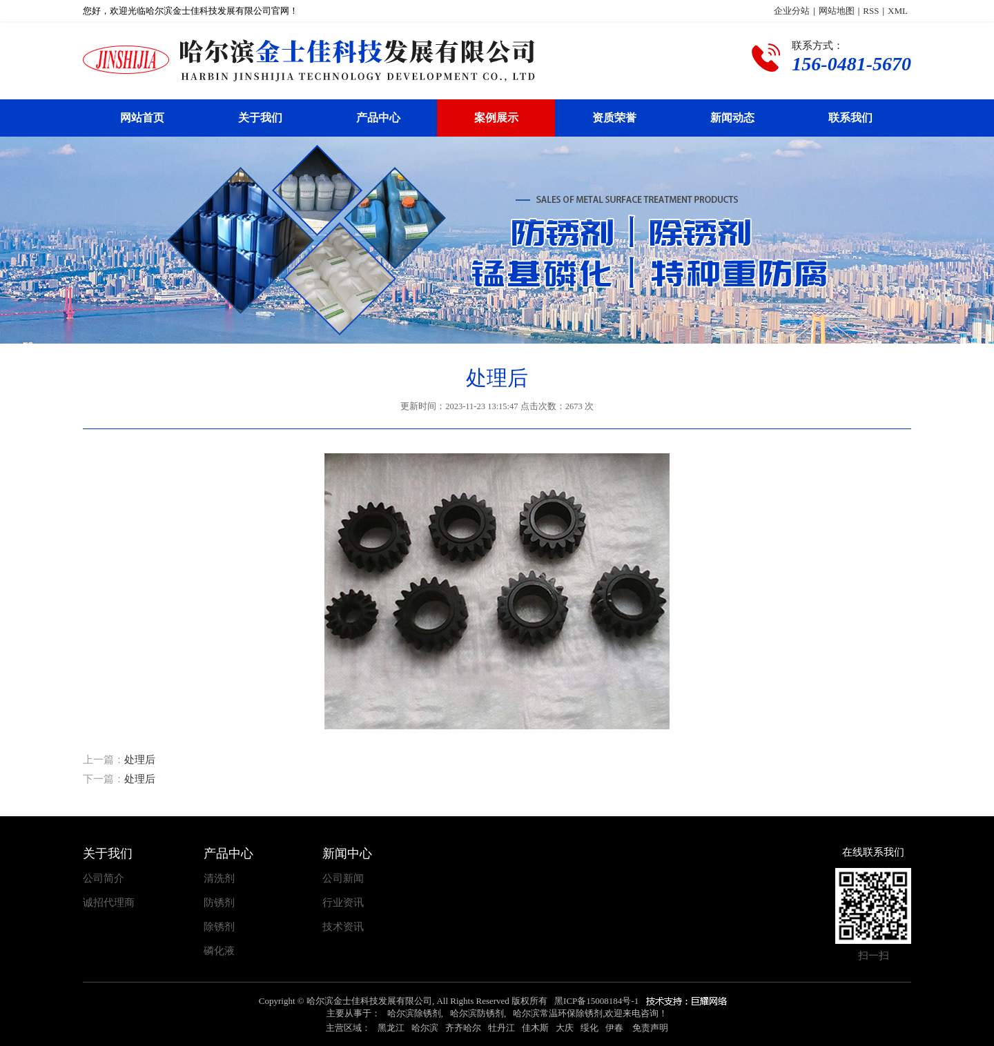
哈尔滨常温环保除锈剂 (558, 1013)
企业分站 (792, 10)
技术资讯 (343, 927)
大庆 (565, 1027)
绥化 (589, 1027)
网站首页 (142, 118)
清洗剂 (219, 879)
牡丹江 (501, 1027)
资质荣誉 (614, 118)
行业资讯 (343, 903)
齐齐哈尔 (463, 1027)
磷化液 (219, 951)
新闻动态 (732, 118)
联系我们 (850, 118)
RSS (871, 10)
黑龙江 (391, 1027)
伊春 (614, 1027)
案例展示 (496, 118)
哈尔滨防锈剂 (477, 1013)
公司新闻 (343, 879)
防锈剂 (219, 903)
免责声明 (650, 1027)
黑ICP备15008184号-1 (596, 1000)
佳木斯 (535, 1027)
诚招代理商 (109, 903)
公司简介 (103, 879)
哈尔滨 (424, 1027)
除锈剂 (219, 927)
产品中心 (378, 118)
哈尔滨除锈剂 (414, 1013)
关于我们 (260, 118)
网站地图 (837, 10)
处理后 (139, 759)
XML (898, 10)
